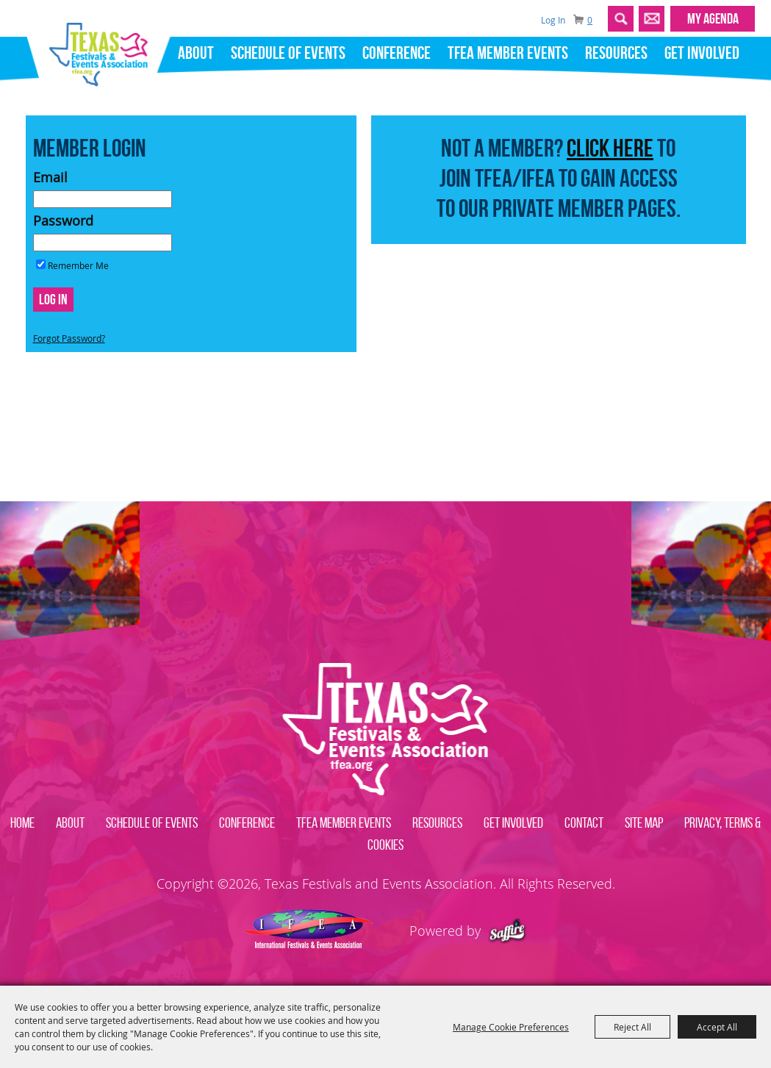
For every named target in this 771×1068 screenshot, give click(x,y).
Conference (396, 52)
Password (63, 220)
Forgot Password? (69, 338)
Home (22, 822)
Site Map (644, 822)
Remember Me (78, 265)
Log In (553, 20)
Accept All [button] (717, 1027)
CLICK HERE (610, 148)
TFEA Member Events (508, 52)
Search (621, 19)
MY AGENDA (713, 18)
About (196, 52)
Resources (616, 52)
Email (50, 177)
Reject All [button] (632, 1027)
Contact (583, 822)
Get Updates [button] (651, 19)
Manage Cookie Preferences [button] (511, 1027)
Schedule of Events (288, 52)
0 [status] (589, 20)
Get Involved (701, 52)
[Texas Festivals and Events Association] (104, 50)
